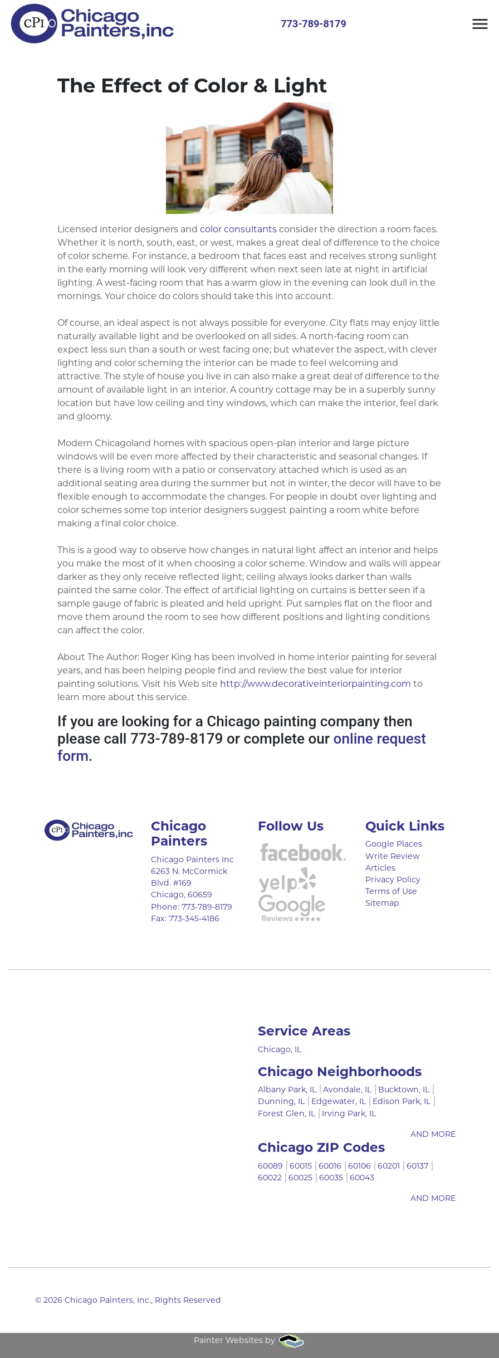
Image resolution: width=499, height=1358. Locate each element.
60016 (330, 1166)
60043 (362, 1178)
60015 (301, 1166)
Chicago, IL (279, 1049)
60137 (417, 1166)
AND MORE (433, 1134)
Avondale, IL (347, 1090)
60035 (331, 1178)
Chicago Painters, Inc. (108, 1300)
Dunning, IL (281, 1101)
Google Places (393, 844)
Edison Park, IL (401, 1101)
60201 (389, 1166)
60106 (359, 1166)
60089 (270, 1166)
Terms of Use (391, 891)
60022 (270, 1178)
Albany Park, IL (287, 1090)
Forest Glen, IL (286, 1113)
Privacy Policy (392, 880)
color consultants (238, 229)
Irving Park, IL (349, 1113)
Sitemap (382, 903)
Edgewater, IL (338, 1101)
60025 (300, 1178)
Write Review (392, 856)
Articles (380, 868)
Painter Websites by (249, 1340)
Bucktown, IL (403, 1090)
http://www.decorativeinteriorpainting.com (315, 683)
